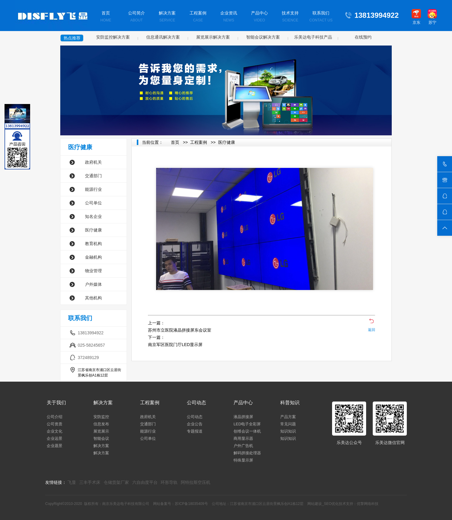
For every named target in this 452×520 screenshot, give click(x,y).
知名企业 (93, 216)
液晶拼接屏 (243, 416)
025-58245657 (91, 345)
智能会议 (101, 438)
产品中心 (259, 17)
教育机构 (93, 243)
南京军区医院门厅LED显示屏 (175, 344)
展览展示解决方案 (213, 37)
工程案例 (198, 17)
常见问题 (288, 424)
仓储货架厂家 (116, 482)
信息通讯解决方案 (163, 37)
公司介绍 (54, 416)
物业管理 (93, 270)
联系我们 (321, 17)
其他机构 (93, 297)
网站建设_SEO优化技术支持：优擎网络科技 (342, 504)
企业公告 (194, 424)
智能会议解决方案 (263, 37)
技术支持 (290, 17)
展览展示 (101, 431)
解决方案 (167, 17)
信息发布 (101, 424)
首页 (105, 17)
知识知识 (288, 431)
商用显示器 (243, 438)
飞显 (71, 482)
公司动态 (196, 402)
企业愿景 (54, 445)
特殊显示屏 (243, 460)
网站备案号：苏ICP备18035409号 (180, 504)
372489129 (88, 357)
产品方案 (288, 416)
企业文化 (54, 431)
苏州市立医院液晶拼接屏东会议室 (179, 330)
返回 (371, 330)
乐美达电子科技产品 (313, 37)
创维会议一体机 (247, 431)
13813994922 (91, 332)
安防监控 (101, 416)
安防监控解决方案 (113, 37)
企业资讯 (228, 17)
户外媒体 (93, 284)
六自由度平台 (145, 482)
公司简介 (136, 17)
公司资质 (54, 424)
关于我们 (56, 402)
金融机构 (93, 257)
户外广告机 (243, 445)
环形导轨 (169, 482)
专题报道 (194, 431)
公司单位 (93, 202)
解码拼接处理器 (247, 453)
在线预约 (363, 37)
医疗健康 (93, 230)
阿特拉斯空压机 (195, 482)
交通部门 (93, 175)
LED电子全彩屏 (247, 424)
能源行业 (93, 189)
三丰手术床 (89, 482)
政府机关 (93, 162)
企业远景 (54, 438)
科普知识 (290, 402)
